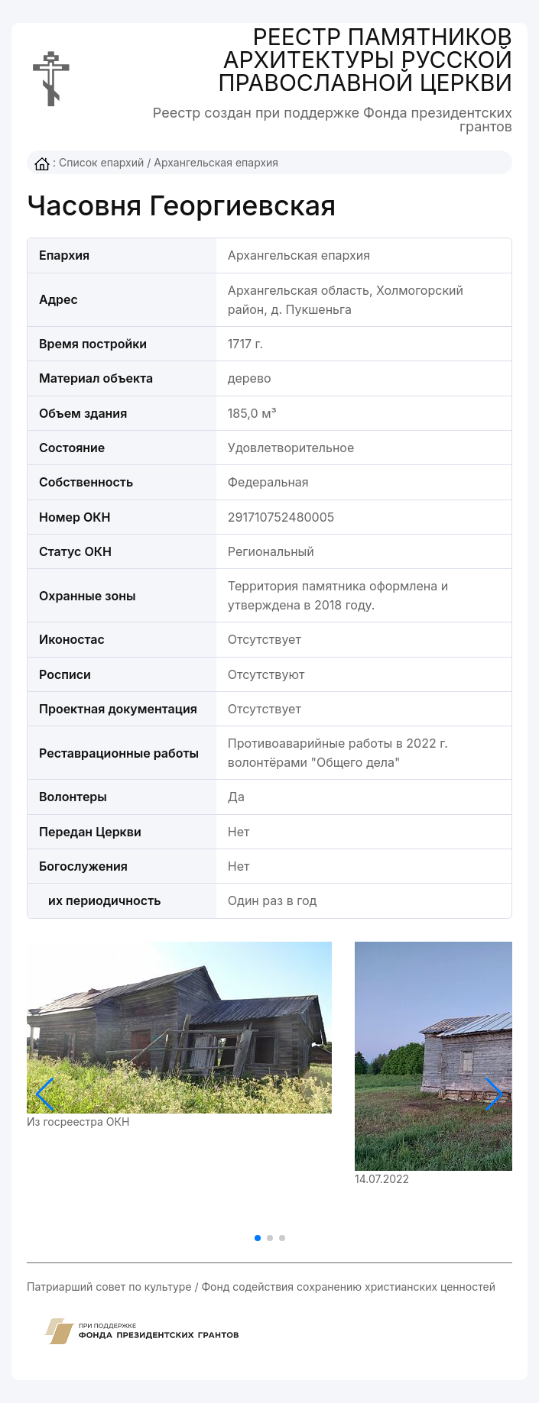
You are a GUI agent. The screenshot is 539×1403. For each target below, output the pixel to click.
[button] (494, 1094)
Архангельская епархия (216, 162)
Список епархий (101, 162)
